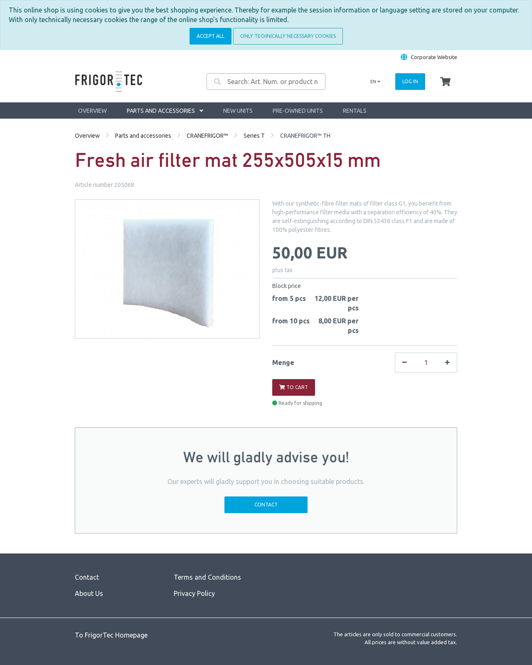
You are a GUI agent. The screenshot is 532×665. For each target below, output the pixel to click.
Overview (92, 110)
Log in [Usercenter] (410, 81)
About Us (89, 593)
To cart (293, 387)
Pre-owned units (298, 110)
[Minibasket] (445, 82)
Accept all (210, 36)
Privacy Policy (194, 593)
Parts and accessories (165, 110)
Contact (266, 504)
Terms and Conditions (207, 577)
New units (238, 110)
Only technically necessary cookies (288, 36)
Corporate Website (434, 57)
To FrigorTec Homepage (111, 635)
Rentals (355, 110)
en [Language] (375, 81)
